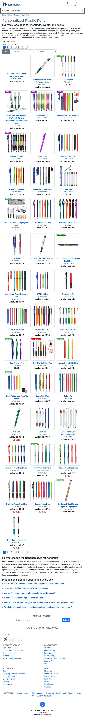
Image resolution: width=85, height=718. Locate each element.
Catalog (6, 682)
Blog (4, 671)
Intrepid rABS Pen (42, 330)
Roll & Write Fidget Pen (42, 363)
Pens (10, 15)
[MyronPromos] (11, 4)
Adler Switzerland (53, 693)
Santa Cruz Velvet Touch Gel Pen (16, 295)
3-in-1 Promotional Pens (16, 540)
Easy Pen (42, 432)
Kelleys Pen (68, 396)
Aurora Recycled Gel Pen (68, 363)
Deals (46, 682)
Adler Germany (22, 693)
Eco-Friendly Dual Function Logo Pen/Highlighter (69, 505)
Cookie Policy (49, 656)
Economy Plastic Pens (21, 15)
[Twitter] (5, 640)
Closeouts (48, 671)
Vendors (47, 687)
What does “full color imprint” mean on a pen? (24, 598)
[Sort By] (22, 51)
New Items (48, 684)
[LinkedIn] (18, 640)
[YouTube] (21, 640)
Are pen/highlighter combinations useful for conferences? (29, 593)
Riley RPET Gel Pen (16, 189)
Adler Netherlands (44, 696)
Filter (6, 51)
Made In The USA (51, 674)
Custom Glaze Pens (42, 504)
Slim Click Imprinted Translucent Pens (42, 469)
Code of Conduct (51, 661)
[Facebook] (9, 640)
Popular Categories (42, 10)
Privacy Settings (50, 653)
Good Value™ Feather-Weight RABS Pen (68, 259)
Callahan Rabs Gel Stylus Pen (68, 115)
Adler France (68, 693)
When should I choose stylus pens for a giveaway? (26, 588)
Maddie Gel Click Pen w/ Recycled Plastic (17, 75)
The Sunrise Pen (68, 294)
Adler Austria (37, 693)
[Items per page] (46, 51)
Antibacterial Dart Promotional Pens (68, 433)
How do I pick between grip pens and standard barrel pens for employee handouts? (40, 602)
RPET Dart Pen (42, 294)
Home (4, 15)
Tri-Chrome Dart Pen (42, 223)
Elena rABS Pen (16, 156)
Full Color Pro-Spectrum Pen (42, 258)
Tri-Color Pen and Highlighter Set (17, 224)
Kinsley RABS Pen (16, 330)
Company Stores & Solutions (14, 674)
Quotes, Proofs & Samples (13, 650)
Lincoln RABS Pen (68, 156)
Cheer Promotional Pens (68, 468)
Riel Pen (16, 432)
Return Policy (8, 656)
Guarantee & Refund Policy (54, 658)
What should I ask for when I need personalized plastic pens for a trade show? (38, 607)
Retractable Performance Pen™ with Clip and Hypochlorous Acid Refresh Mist (17, 119)
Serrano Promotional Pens (16, 468)
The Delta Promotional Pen (16, 504)
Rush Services (49, 679)
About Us (47, 648)
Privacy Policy (49, 650)
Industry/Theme (9, 676)
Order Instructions (10, 653)
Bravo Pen (42, 156)
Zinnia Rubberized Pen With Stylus (17, 397)
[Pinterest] (12, 640)
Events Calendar (9, 679)
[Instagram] (15, 640)
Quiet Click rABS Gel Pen (42, 189)
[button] (42, 704)
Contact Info (7, 648)
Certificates (7, 684)
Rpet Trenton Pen (17, 363)
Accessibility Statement (12, 658)
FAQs (46, 664)
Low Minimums (50, 676)
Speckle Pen (68, 80)
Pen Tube (68, 189)
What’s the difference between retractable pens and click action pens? (34, 583)
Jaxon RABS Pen (42, 396)
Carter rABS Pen (42, 115)
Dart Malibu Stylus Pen (68, 223)
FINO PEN (16, 258)
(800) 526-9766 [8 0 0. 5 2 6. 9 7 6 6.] (48, 628)
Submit (66, 620)
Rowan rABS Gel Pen (68, 330)
